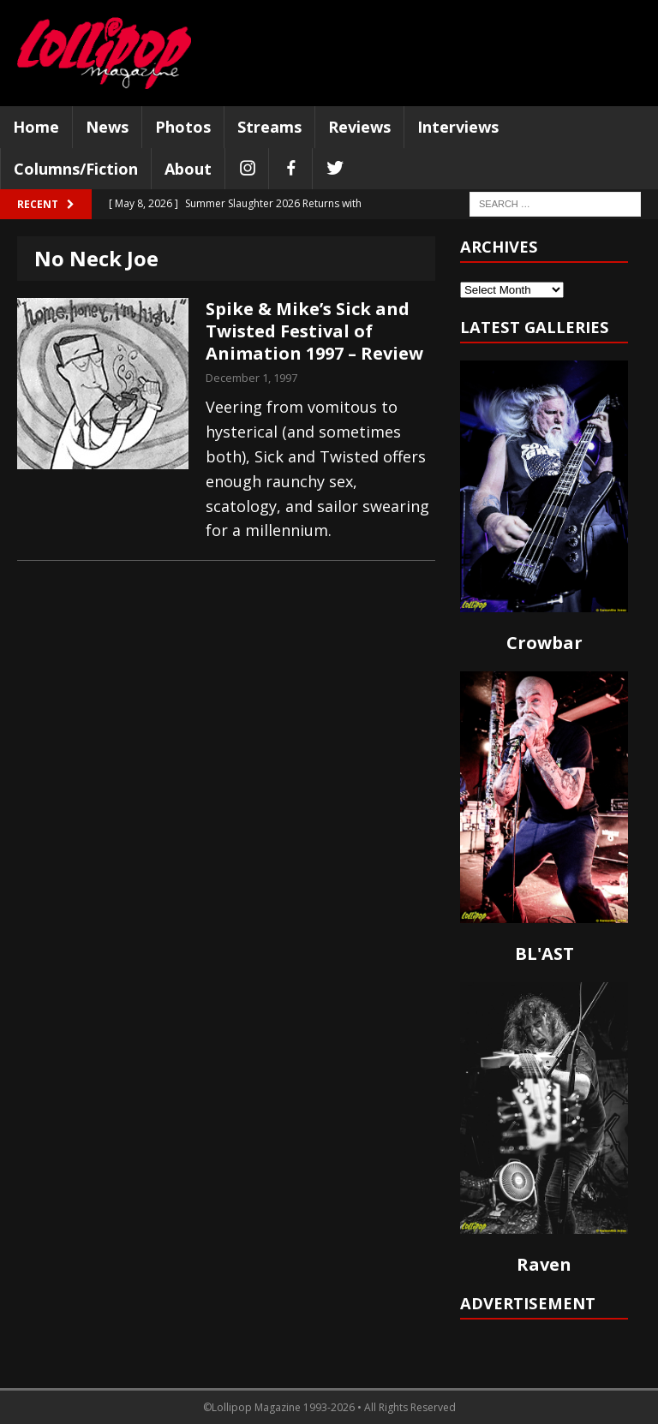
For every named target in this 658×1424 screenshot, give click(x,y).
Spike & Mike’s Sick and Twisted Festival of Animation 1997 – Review (314, 331)
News (107, 126)
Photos (183, 126)
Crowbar (544, 642)
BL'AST (544, 953)
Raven (544, 1264)
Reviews (359, 126)
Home (36, 126)
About (188, 168)
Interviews (458, 126)
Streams (269, 126)
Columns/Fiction (76, 168)
